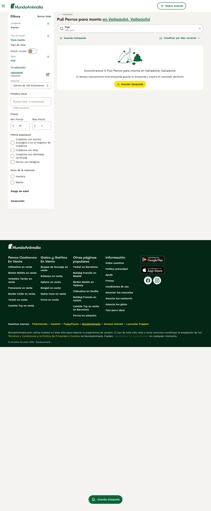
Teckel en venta (18, 463)
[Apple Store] (152, 434)
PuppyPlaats (71, 488)
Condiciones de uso (117, 450)
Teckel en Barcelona (85, 430)
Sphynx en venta (51, 446)
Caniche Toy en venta (21, 469)
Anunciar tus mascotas (119, 456)
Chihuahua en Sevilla (85, 455)
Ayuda (109, 438)
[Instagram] (157, 444)
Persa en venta (50, 463)
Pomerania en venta (20, 451)
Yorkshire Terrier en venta (20, 444)
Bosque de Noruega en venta (54, 432)
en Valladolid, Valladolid (126, 19)
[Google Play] (152, 423)
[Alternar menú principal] (3, 6)
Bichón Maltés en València (83, 448)
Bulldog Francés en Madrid (84, 438)
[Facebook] (148, 444)
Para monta (20, 51)
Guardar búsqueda (73, 38)
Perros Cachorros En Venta (22, 423)
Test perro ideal (115, 474)
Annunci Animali (113, 488)
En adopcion (38, 43)
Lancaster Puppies (137, 488)
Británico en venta (52, 440)
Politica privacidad (117, 432)
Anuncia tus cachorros (119, 462)
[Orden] (179, 38)
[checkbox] (12, 86)
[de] (20, 209)
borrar (47, 70)
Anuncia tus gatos (116, 468)
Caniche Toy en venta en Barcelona (86, 472)
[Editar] (48, 158)
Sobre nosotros (115, 427)
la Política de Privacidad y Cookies (59, 500)
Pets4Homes (40, 488)
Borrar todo (44, 16)
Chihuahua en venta (20, 430)
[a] (41, 209)
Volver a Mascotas (22, 22)
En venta (18, 43)
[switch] (32, 64)
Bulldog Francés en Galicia (84, 463)
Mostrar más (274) (40, 144)
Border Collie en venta (21, 457)
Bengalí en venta (51, 451)
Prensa (110, 444)
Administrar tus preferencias (131, 500)
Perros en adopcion (84, 479)
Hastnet (55, 488)
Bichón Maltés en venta (22, 436)
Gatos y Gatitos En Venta (54, 423)
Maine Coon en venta (53, 457)
